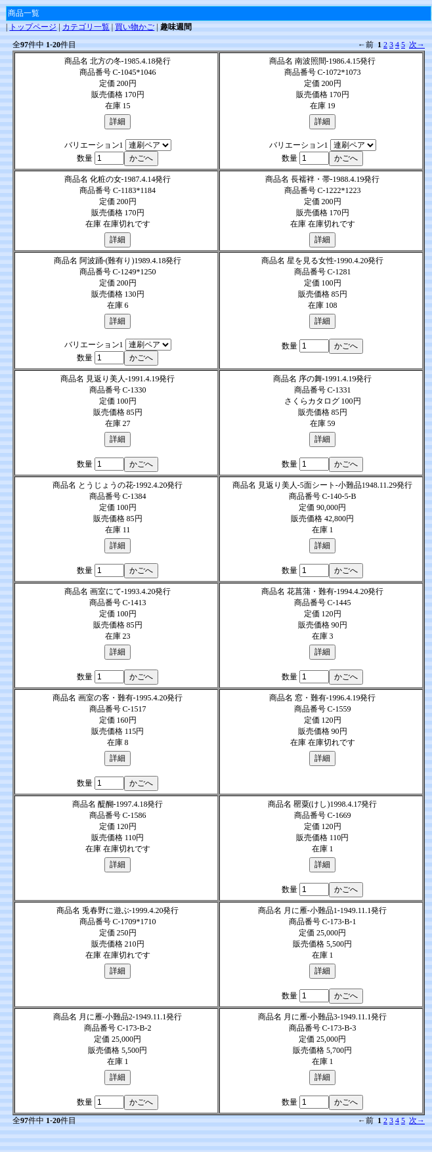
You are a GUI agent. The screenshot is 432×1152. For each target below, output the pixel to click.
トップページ (32, 27)
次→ (417, 44)
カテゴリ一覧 (86, 27)
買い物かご (134, 27)
